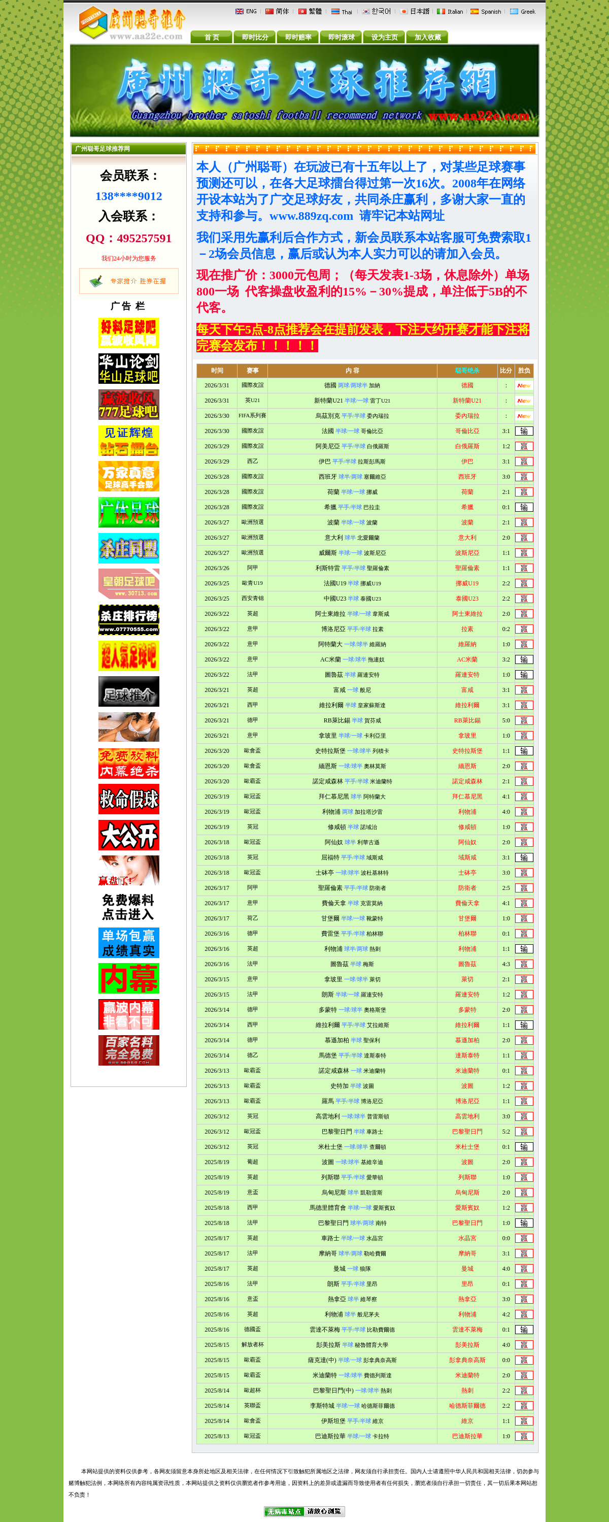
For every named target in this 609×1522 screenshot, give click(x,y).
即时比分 (255, 37)
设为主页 (384, 37)
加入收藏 (428, 37)
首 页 (212, 37)
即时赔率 (298, 37)
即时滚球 (341, 37)
